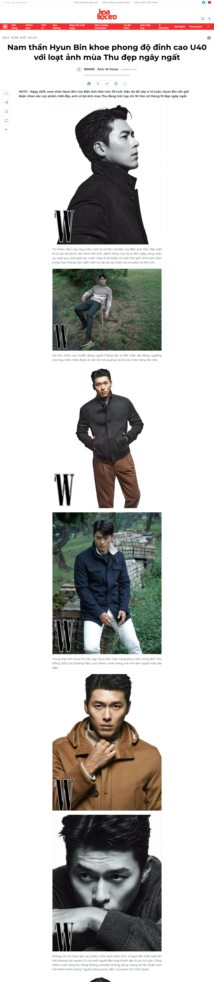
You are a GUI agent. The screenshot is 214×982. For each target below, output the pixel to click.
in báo (116, 84)
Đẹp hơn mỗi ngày (77, 26)
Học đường (56, 26)
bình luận (125, 84)
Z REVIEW (164, 26)
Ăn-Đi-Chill (127, 26)
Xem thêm (208, 26)
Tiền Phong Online (85, 2)
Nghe (7, 93)
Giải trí (43, 26)
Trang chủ (5, 26)
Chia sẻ (7, 102)
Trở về (7, 129)
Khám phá (29, 26)
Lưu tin (7, 111)
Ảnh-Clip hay (145, 26)
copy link (107, 84)
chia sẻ (89, 84)
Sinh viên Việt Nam (146, 2)
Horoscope (195, 26)
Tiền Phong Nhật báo (116, 2)
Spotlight (179, 26)
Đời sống (14, 26)
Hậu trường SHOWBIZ (101, 26)
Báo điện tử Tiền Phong (107, 14)
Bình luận (7, 120)
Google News (208, 37)
